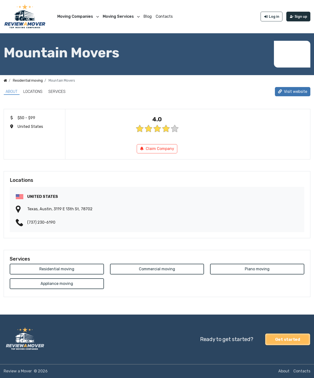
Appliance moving (57, 283)
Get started (287, 339)
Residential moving (56, 269)
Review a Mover (18, 371)
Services (57, 91)
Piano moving (257, 269)
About (11, 91)
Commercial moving (157, 269)
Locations (32, 91)
